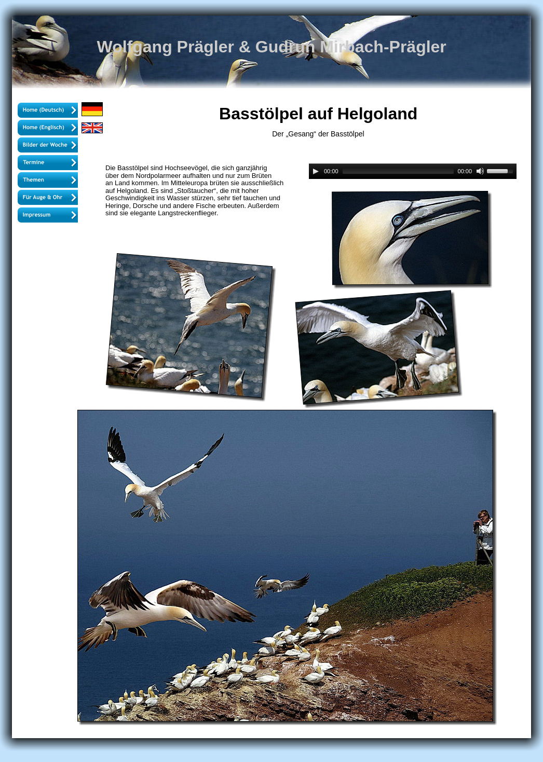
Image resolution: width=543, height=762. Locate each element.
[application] (413, 171)
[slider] (398, 171)
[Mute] (480, 171)
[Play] (315, 171)
